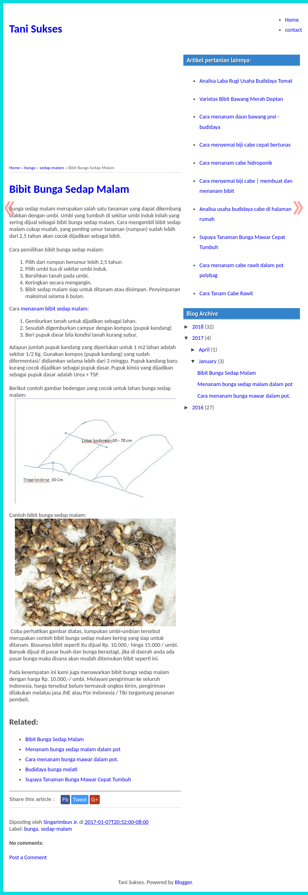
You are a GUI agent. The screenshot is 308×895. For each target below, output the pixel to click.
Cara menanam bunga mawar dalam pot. (71, 759)
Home (292, 19)
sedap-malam (52, 167)
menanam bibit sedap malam (54, 308)
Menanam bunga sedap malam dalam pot (73, 749)
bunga (30, 167)
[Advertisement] (95, 109)
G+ (95, 800)
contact (293, 30)
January (208, 361)
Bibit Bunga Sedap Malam (69, 189)
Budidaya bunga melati (51, 769)
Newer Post (11, 208)
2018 (198, 326)
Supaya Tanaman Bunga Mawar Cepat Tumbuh (78, 779)
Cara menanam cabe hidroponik (235, 162)
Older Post (297, 208)
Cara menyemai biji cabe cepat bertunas (245, 144)
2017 (198, 338)
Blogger (183, 882)
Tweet (80, 800)
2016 (198, 407)
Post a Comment (28, 857)
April (205, 349)
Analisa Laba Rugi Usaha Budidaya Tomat (245, 81)
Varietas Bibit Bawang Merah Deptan (241, 99)
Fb (65, 800)
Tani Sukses (35, 29)
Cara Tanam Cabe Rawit (226, 293)
